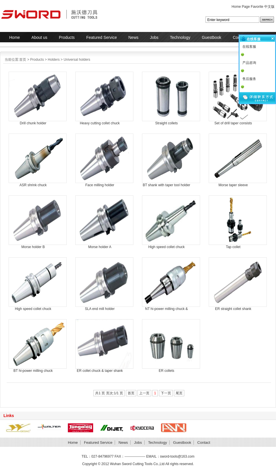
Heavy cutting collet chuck (100, 123)
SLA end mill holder (99, 309)
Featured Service (101, 37)
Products (67, 37)
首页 (22, 60)
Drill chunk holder (33, 123)
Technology (180, 37)
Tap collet (233, 247)
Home (14, 37)
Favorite (257, 7)
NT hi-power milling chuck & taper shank (166, 309)
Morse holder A (100, 247)
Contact (203, 442)
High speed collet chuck (166, 247)
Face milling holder (99, 185)
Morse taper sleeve (233, 185)
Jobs (154, 37)
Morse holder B (33, 247)
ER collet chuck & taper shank (100, 371)
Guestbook (211, 37)
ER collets (166, 371)
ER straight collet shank (233, 309)
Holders (54, 60)
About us (39, 37)
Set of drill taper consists (233, 123)
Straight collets (166, 123)
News (133, 37)
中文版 (269, 7)
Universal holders (77, 60)
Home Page (241, 7)
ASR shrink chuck (33, 185)
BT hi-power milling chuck (33, 371)
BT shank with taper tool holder (166, 185)
